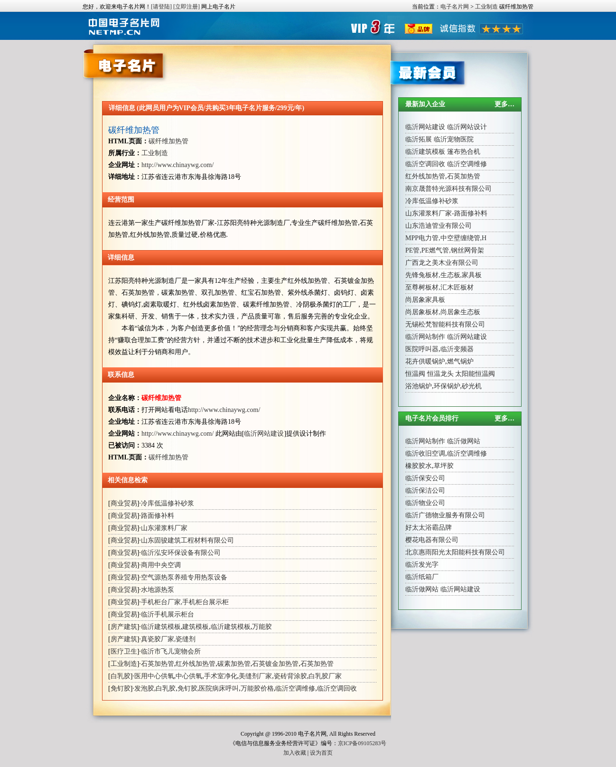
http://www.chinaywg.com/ (177, 164)
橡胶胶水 (418, 465)
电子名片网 (454, 6)
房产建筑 (124, 626)
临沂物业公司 (425, 502)
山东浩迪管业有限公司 (438, 225)
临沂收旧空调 (425, 453)
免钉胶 (121, 688)
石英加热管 (157, 663)
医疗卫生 (124, 651)
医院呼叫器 (422, 349)
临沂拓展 (418, 139)
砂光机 (472, 386)
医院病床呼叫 (219, 688)
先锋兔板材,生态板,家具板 (443, 275)
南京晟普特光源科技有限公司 (448, 188)
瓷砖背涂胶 (290, 676)
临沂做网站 (463, 441)
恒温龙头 (440, 373)
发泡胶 (144, 688)
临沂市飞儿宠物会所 (171, 651)
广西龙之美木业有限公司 (441, 262)
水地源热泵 (157, 589)
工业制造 (486, 6)
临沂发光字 (422, 564)
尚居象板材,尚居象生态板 (442, 312)
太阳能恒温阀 (475, 373)
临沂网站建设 (264, 433)
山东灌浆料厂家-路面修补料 (446, 213)
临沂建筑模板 (161, 626)
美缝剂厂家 (255, 676)
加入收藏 (294, 752)
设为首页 (321, 752)
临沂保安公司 (425, 478)
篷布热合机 (463, 151)
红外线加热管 (195, 663)
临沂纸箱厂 (422, 576)
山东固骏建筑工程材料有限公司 (187, 540)
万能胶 (262, 626)
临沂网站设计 (467, 127)
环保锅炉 (447, 386)
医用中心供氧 (154, 676)
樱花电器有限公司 (431, 539)
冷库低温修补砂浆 (167, 503)
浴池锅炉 (418, 386)
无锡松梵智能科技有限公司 (445, 324)
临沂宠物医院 (454, 139)
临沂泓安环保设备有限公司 (181, 552)
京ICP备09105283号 (362, 743)
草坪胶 (444, 465)
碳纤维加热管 (133, 130)
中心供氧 (189, 676)
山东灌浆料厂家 (164, 528)
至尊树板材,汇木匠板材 (439, 287)
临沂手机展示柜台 (167, 614)
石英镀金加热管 (275, 663)
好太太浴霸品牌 (428, 527)
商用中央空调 (161, 565)
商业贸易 (124, 503)
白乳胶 (121, 676)
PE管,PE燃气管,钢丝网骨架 (444, 250)
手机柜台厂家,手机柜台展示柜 (185, 602)
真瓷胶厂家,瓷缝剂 (168, 639)
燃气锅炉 (460, 361)
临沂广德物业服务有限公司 (445, 515)
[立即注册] (186, 6)
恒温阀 (415, 373)
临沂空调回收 (337, 688)
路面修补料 (157, 515)
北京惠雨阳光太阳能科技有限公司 (455, 552)
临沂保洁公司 (425, 490)
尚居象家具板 (425, 299)
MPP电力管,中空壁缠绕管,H (445, 238)
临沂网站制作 (425, 336)
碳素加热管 (234, 663)
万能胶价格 (257, 688)
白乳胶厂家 (325, 676)
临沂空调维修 (295, 688)
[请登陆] (161, 6)
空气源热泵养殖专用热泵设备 (184, 577)
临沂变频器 (457, 349)
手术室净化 (220, 676)
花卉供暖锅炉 (425, 361)
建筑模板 (195, 626)
